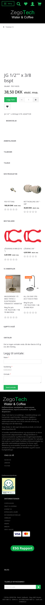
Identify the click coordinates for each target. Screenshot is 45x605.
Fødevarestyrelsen (9, 475)
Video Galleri (8, 529)
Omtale (6, 374)
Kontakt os (8, 509)
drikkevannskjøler (33, 441)
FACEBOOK (7, 460)
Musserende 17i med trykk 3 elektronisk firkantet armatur (13, 300)
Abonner (38, 587)
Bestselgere (9, 221)
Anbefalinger (10, 141)
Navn (6, 357)
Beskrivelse (11, 121)
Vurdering (7, 367)
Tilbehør (8, 152)
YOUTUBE (7, 466)
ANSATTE (6, 523)
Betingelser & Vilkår (11, 512)
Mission (6, 526)
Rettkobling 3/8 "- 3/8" (32, 202)
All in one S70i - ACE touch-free (31, 297)
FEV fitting (9, 201)
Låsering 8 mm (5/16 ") (13, 249)
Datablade (7, 518)
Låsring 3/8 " (29, 248)
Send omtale (11, 387)
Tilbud (7, 163)
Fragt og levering (10, 506)
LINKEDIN (7, 463)
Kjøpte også (9, 326)
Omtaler (8, 337)
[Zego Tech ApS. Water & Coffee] (22, 14)
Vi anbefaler (9, 269)
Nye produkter (10, 174)
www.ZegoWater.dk (9, 429)
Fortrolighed (9, 503)
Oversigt (7, 521)
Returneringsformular (12, 515)
